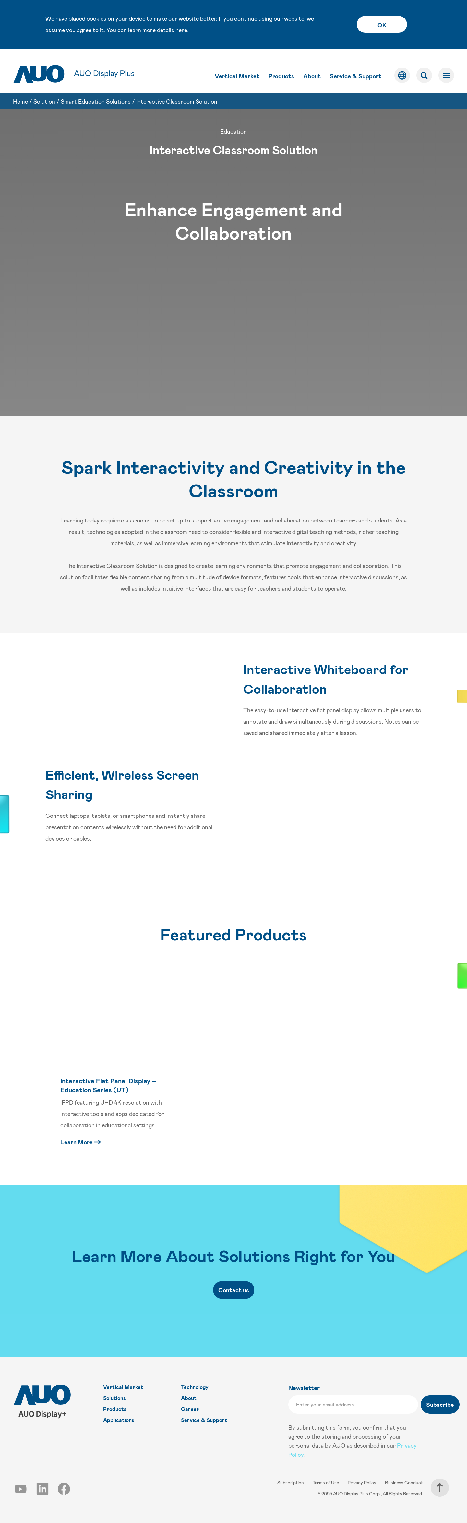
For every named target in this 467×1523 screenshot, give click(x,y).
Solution (44, 95)
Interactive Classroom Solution (176, 95)
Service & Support (355, 70)
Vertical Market (237, 70)
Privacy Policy (362, 1483)
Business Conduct (404, 1483)
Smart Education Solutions (96, 95)
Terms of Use (326, 1483)
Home (20, 95)
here (181, 29)
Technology (195, 1387)
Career (190, 1409)
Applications (118, 1420)
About (312, 70)
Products (281, 70)
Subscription (291, 1483)
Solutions (114, 1398)
